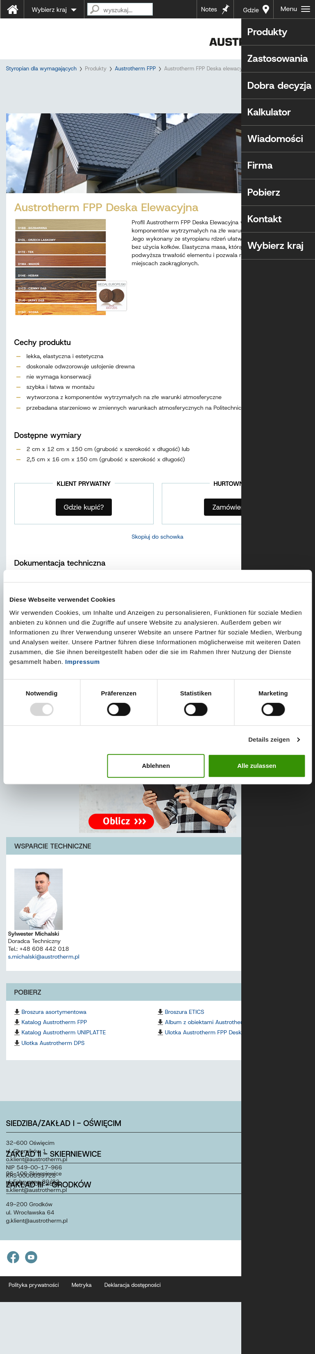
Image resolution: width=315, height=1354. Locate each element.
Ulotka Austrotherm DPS (53, 1057)
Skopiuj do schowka (157, 551)
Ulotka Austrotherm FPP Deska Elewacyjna (220, 1047)
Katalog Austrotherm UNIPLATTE (64, 1047)
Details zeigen (269, 739)
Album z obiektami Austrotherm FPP (212, 1036)
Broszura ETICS (184, 1026)
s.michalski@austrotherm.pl (43, 971)
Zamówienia (231, 521)
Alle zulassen (256, 765)
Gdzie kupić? (250, 12)
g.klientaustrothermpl (37, 1235)
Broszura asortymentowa (54, 1026)
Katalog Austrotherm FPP (54, 1036)
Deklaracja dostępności (132, 1299)
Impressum (82, 661)
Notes (209, 9)
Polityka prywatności (34, 1299)
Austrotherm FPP (135, 68)
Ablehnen (156, 765)
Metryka (82, 1299)
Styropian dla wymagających (41, 68)
